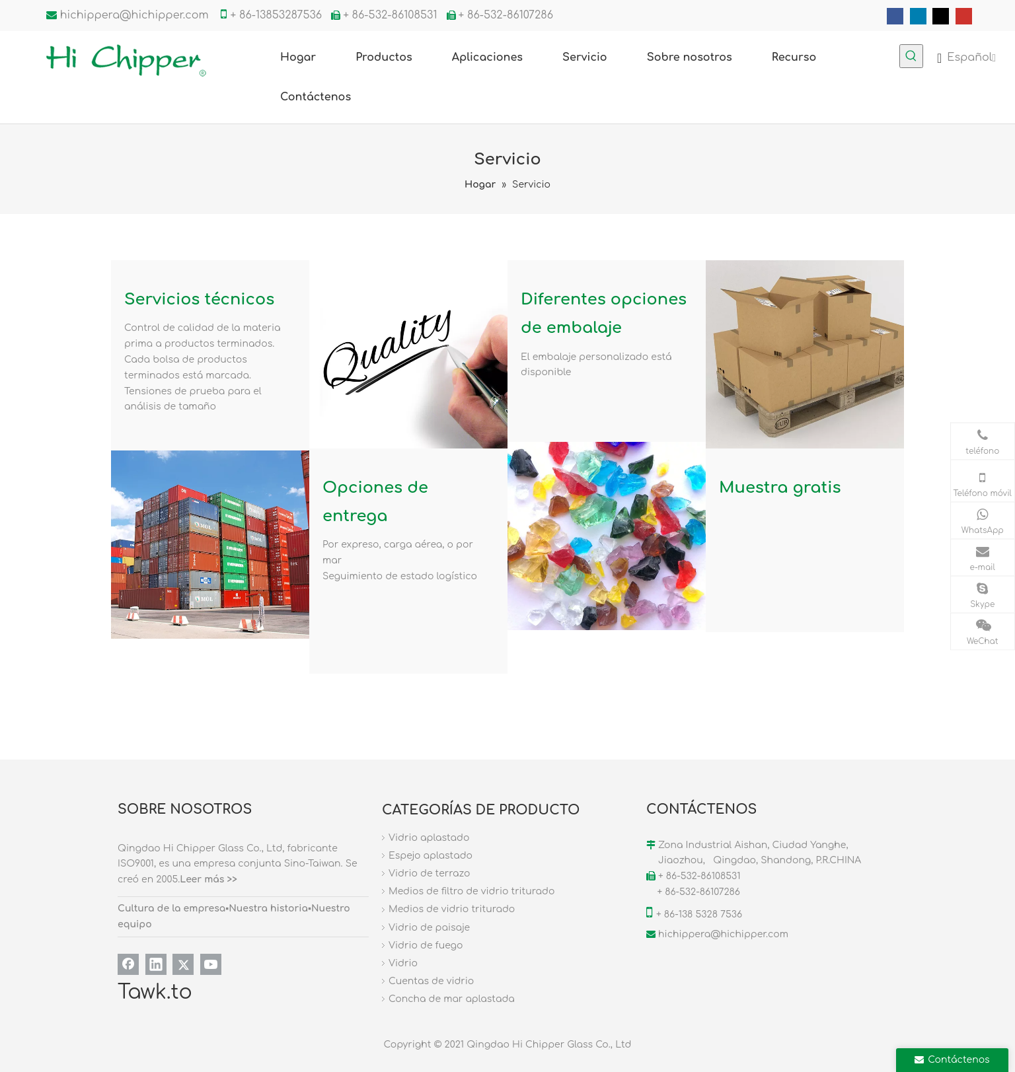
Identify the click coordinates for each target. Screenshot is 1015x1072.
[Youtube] (964, 16)
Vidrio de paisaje (429, 928)
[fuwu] (408, 354)
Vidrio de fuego (426, 945)
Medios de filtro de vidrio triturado (471, 891)
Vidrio (403, 963)
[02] (805, 354)
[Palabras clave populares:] (911, 56)
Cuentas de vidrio (431, 981)
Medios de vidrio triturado (452, 909)
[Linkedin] (918, 16)
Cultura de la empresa (171, 908)
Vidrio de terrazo (429, 873)
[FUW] (607, 536)
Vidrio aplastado (429, 838)
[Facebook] (895, 16)
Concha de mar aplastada (452, 999)
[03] (210, 544)
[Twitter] (940, 16)
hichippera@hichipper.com (134, 15)
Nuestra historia (268, 908)
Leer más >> (208, 879)
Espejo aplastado (430, 856)
